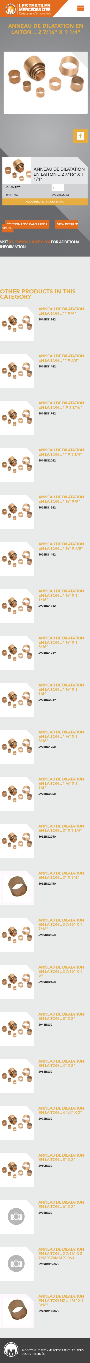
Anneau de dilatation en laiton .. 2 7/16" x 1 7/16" (61, 924)
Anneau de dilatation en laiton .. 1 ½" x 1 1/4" (61, 689)
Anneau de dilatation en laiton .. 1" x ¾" (61, 311)
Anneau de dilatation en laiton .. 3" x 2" (61, 1016)
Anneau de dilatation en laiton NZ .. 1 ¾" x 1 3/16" (61, 1300)
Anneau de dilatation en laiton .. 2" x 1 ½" (61, 875)
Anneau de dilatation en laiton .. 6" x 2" (61, 1204)
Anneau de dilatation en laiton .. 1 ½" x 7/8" (61, 546)
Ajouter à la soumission (45, 201)
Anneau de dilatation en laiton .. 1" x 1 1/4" (61, 452)
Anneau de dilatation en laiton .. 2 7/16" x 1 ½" (61, 971)
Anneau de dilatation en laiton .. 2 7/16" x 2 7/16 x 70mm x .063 (61, 1253)
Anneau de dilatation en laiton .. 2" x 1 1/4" (61, 828)
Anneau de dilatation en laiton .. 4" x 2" (61, 1063)
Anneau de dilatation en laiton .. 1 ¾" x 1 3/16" (61, 736)
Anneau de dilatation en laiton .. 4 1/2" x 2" (61, 1110)
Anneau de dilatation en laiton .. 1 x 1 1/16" (61, 405)
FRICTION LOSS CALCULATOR (27, 224)
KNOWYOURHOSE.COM (29, 242)
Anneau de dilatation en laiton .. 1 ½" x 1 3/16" (61, 642)
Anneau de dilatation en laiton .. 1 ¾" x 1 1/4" (61, 783)
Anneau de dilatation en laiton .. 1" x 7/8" (61, 358)
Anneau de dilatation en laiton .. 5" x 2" (61, 1157)
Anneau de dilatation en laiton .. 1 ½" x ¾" (61, 499)
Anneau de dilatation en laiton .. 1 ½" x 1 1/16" (61, 595)
